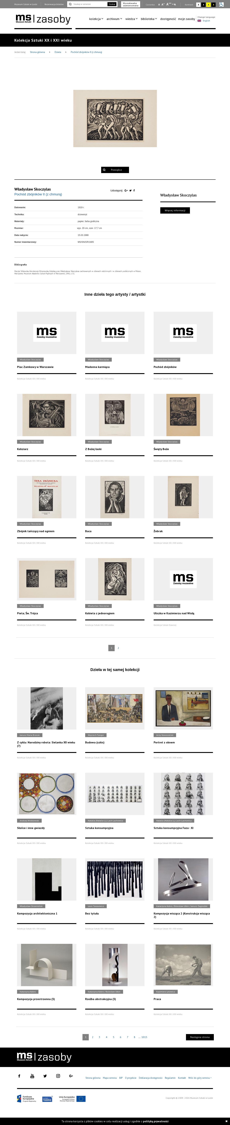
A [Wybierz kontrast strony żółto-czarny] (208, 4)
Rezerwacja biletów (54, 4)
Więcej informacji (175, 210)
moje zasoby (186, 19)
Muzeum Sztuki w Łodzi (25, 4)
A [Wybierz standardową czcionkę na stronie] (163, 4)
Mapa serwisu (110, 1077)
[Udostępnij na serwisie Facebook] (134, 190)
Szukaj (112, 4)
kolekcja (95, 19)
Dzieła (58, 52)
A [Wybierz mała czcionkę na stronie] (159, 4)
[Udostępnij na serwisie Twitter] (130, 190)
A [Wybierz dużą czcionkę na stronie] (168, 4)
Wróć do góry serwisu (200, 1078)
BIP (121, 1077)
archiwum (113, 19)
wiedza (130, 19)
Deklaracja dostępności (150, 1077)
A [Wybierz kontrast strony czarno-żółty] (213, 4)
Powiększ (116, 169)
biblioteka (147, 19)
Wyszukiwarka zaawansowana (130, 4)
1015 (144, 1037)
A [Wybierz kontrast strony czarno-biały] (203, 4)
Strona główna (37, 52)
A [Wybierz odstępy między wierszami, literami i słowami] (175, 4)
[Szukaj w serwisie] (87, 4)
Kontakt (182, 1077)
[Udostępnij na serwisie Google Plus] (126, 190)
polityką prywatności (156, 1121)
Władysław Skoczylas (32, 189)
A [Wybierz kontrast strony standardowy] (198, 4)
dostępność (168, 19)
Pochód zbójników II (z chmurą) (86, 52)
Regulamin (170, 1077)
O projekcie (130, 1077)
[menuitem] (97, 19)
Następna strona (200, 1037)
